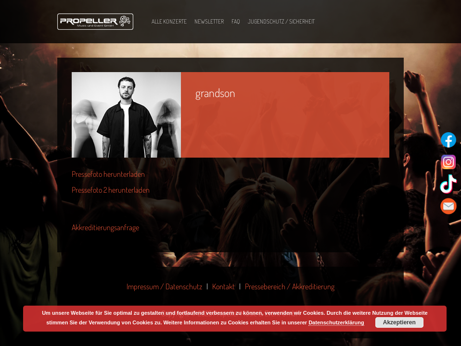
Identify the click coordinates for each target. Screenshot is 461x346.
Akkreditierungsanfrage (105, 227)
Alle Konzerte (169, 21)
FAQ (235, 21)
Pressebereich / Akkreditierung (289, 286)
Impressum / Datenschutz (164, 286)
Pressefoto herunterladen (108, 174)
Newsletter (209, 21)
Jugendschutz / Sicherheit (281, 21)
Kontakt (223, 286)
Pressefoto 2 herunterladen (111, 190)
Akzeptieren (399, 322)
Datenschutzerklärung (336, 322)
